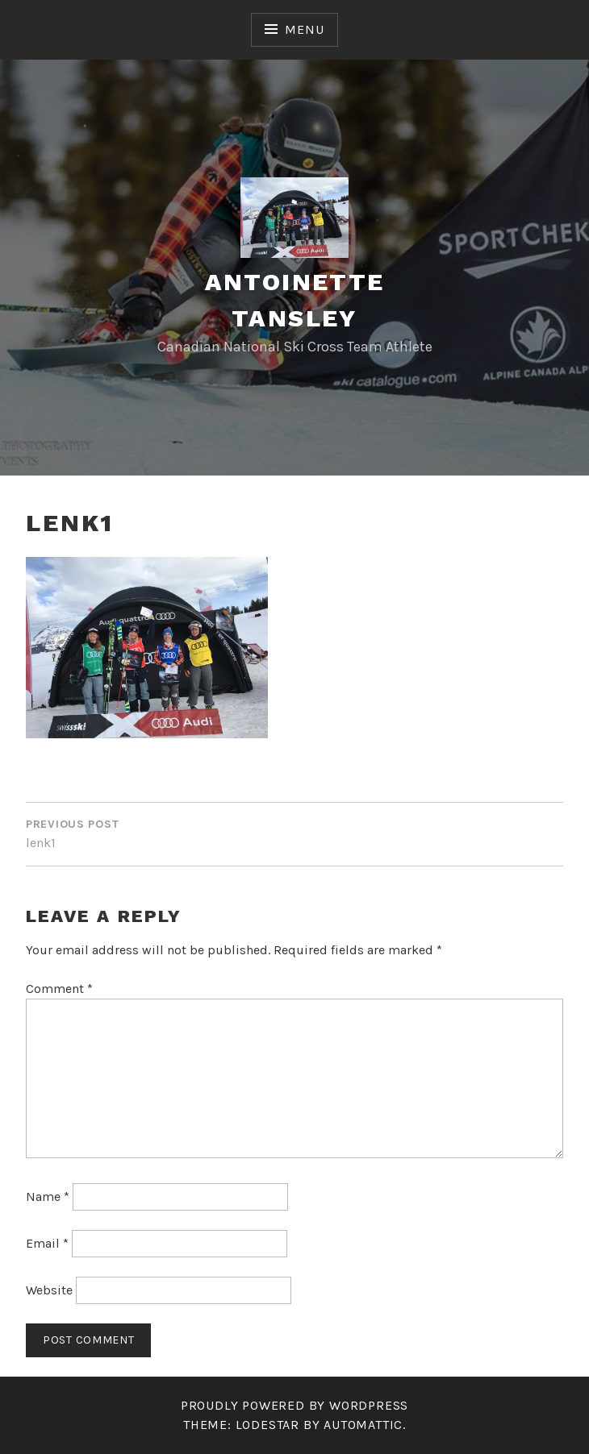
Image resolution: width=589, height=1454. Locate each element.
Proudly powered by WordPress (294, 1405)
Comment (59, 988)
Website (49, 1290)
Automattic (363, 1424)
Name (47, 1196)
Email (47, 1243)
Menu (304, 29)
